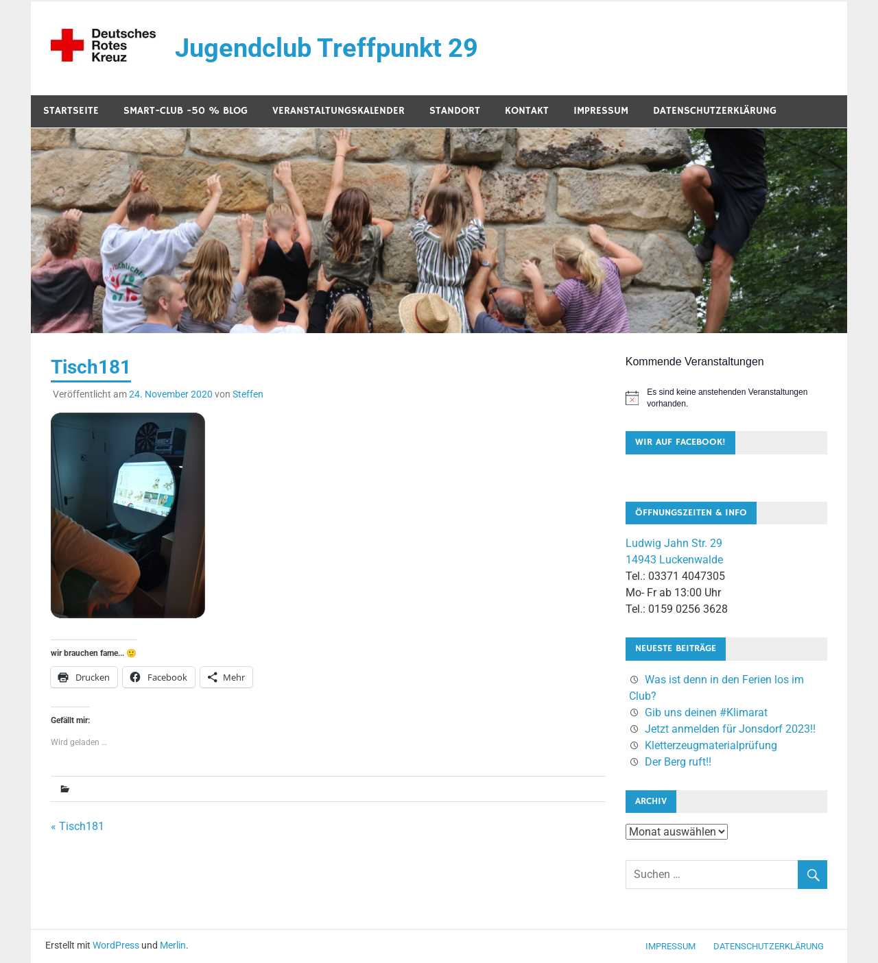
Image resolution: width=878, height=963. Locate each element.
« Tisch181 (77, 826)
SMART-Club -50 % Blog (185, 110)
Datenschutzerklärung (714, 110)
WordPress (116, 945)
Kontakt (527, 110)
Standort (454, 110)
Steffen (248, 394)
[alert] (726, 398)
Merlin (173, 945)
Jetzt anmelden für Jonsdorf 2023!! (730, 728)
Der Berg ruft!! (678, 761)
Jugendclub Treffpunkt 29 (326, 48)
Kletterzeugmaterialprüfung (711, 745)
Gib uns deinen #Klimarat (706, 712)
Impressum (600, 110)
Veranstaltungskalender (338, 110)
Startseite (71, 110)
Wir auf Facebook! (680, 442)
